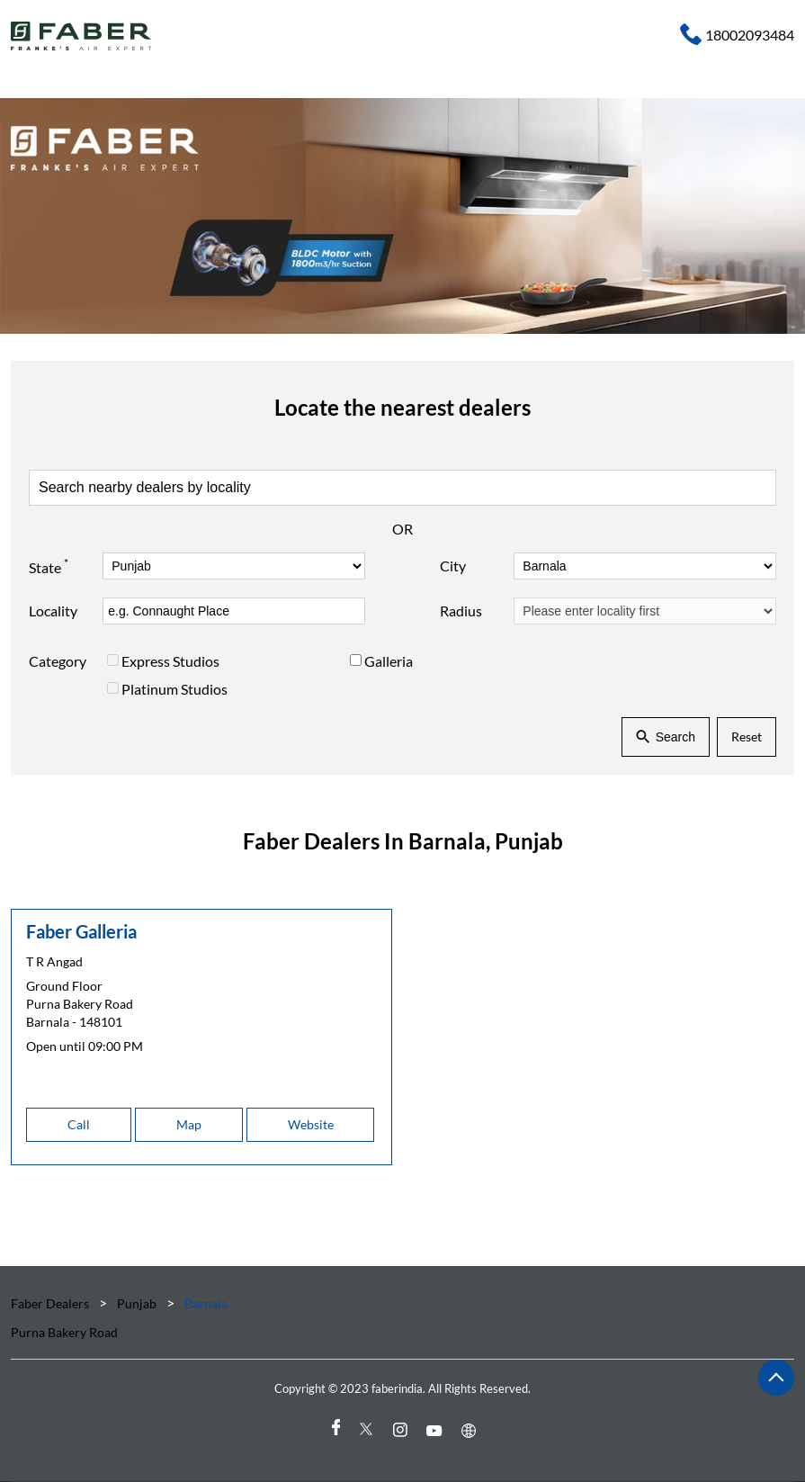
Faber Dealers (51, 1303)
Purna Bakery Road (64, 1332)
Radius (461, 610)
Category (57, 660)
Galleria (388, 660)
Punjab (137, 1303)
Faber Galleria (81, 931)
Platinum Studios (174, 688)
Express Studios (170, 660)
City (453, 565)
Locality (53, 610)
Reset (746, 736)
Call (78, 1124)
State (48, 566)
